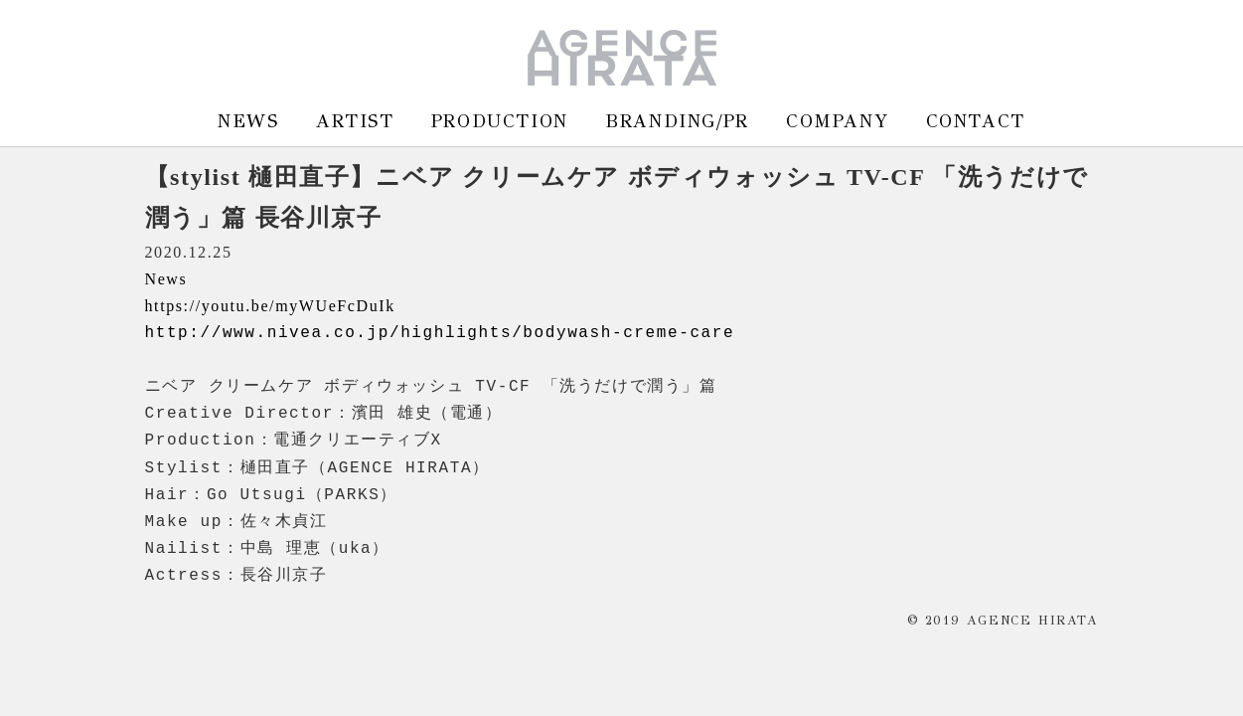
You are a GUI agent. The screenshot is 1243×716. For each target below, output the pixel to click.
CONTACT (975, 120)
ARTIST (355, 120)
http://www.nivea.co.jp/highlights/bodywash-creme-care (440, 333)
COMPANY (837, 120)
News (166, 278)
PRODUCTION (499, 120)
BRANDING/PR (677, 120)
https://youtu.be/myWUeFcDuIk (270, 305)
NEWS (248, 120)
